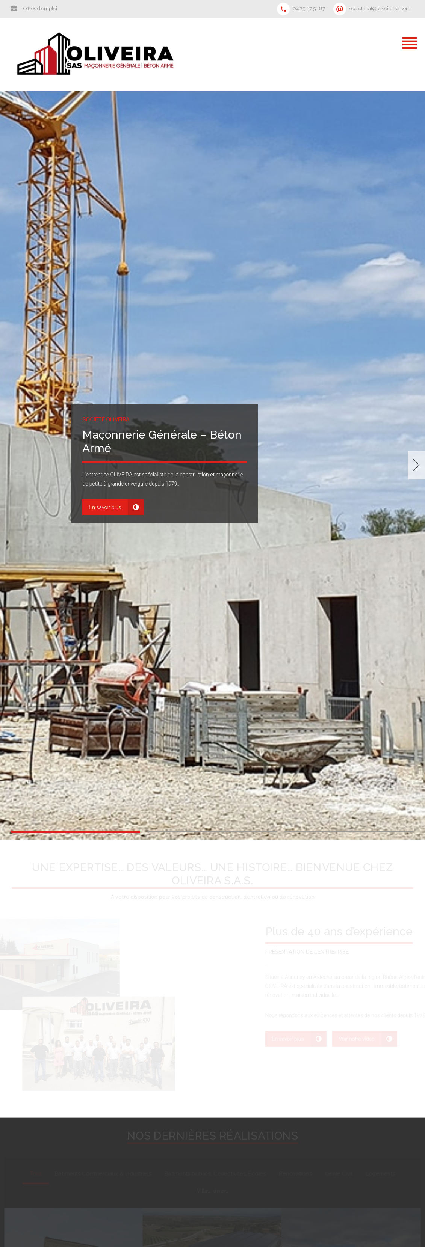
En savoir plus (105, 507)
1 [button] (75, 832)
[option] (212, 465)
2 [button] (212, 832)
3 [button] (348, 832)
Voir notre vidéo (357, 1039)
